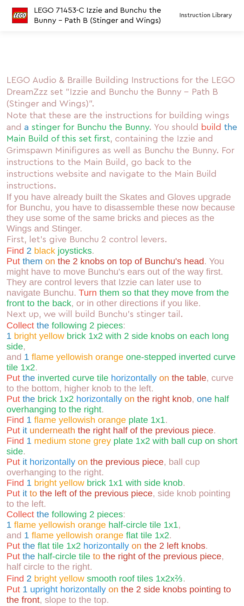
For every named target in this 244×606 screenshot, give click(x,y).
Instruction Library (205, 15)
